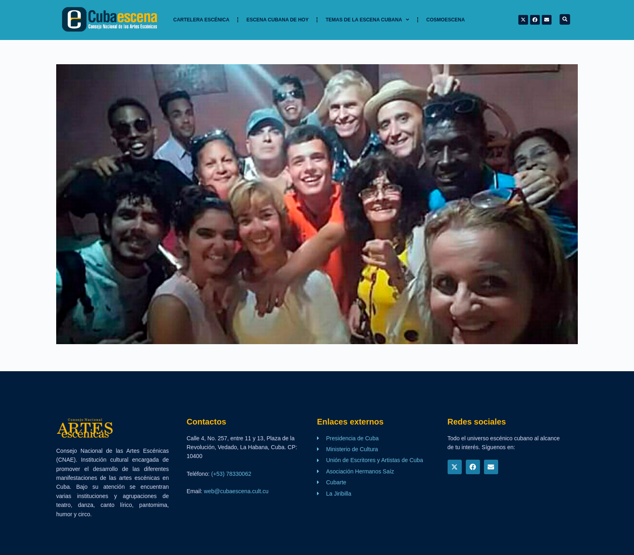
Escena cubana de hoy (277, 20)
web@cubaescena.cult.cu (236, 491)
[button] (565, 19)
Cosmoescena (445, 20)
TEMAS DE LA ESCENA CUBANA (367, 19)
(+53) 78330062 (231, 474)
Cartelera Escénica (201, 20)
